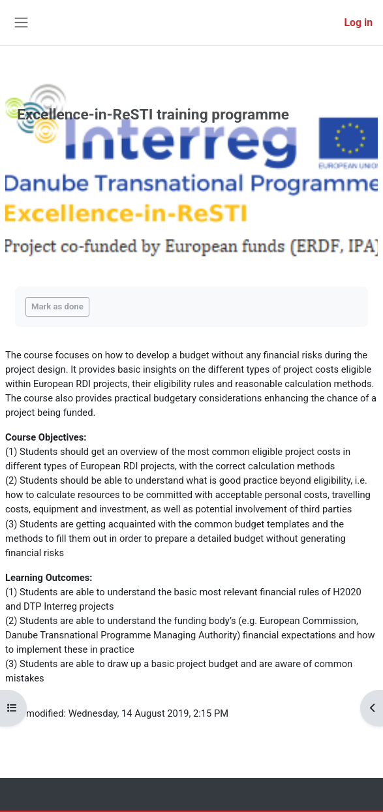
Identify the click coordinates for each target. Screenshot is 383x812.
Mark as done (57, 306)
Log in (359, 22)
